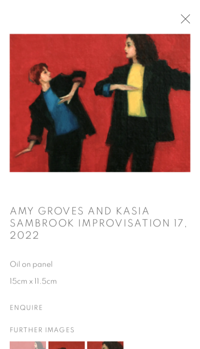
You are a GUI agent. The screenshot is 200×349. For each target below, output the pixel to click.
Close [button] (183, 22)
